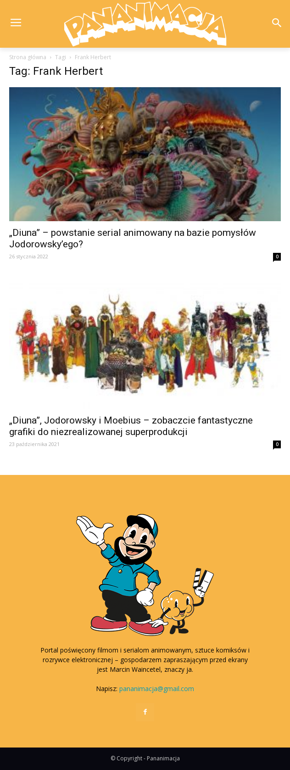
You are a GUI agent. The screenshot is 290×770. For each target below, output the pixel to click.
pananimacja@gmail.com (156, 688)
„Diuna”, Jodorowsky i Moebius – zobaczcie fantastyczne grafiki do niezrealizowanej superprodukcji (131, 426)
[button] (277, 23)
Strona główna (27, 57)
